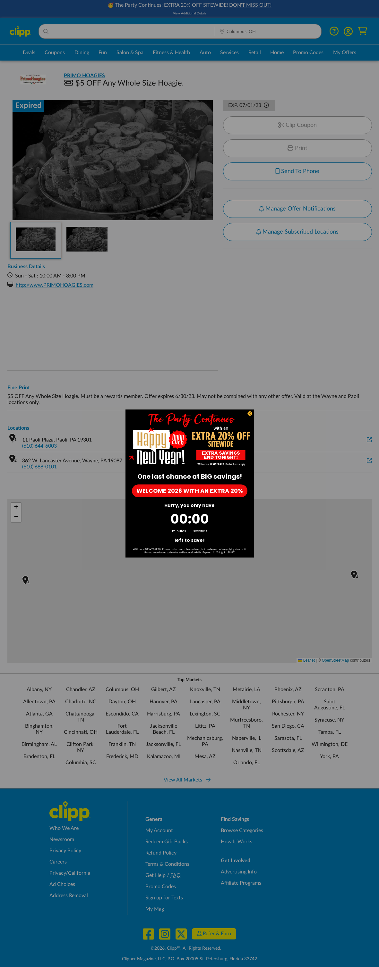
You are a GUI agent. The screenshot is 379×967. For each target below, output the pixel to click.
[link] (189, 438)
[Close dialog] (249, 413)
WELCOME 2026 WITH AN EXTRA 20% (189, 491)
